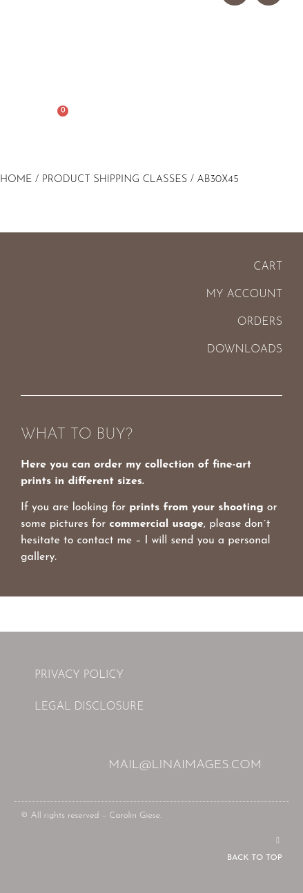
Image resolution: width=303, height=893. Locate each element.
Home (16, 179)
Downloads (244, 349)
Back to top (254, 858)
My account (244, 294)
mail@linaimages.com (185, 765)
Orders (259, 322)
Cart (267, 266)
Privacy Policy (79, 675)
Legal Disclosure (89, 706)
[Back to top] (277, 840)
